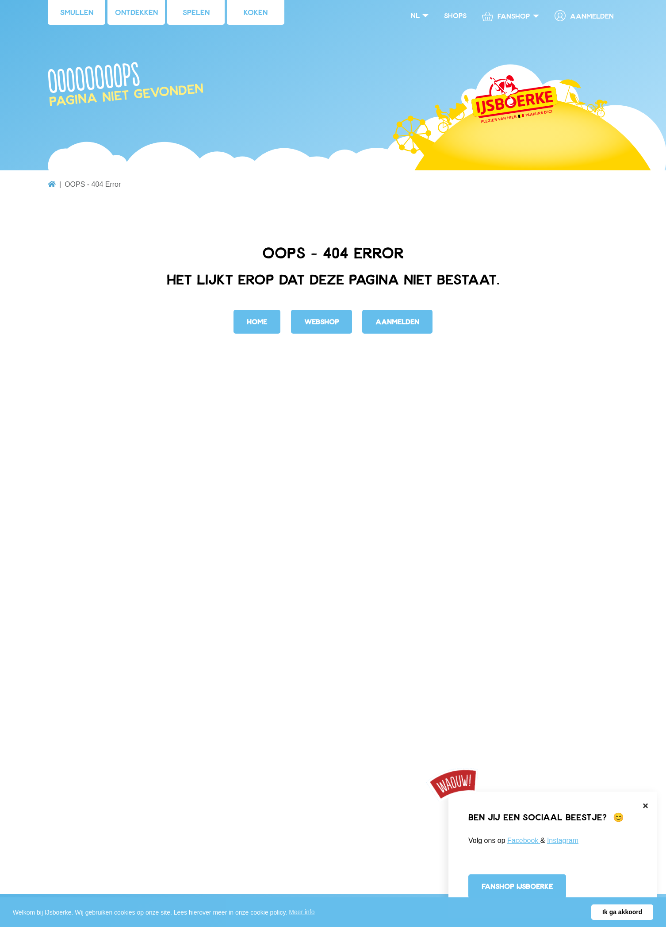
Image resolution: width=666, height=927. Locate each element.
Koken (256, 12)
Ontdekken (136, 12)
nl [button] (415, 15)
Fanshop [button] (506, 16)
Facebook (523, 840)
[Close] (645, 805)
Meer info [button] (301, 911)
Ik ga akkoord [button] (622, 911)
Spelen (196, 12)
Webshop (321, 321)
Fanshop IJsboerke (517, 886)
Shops (455, 15)
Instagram (562, 840)
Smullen (76, 12)
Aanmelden (584, 15)
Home (257, 321)
